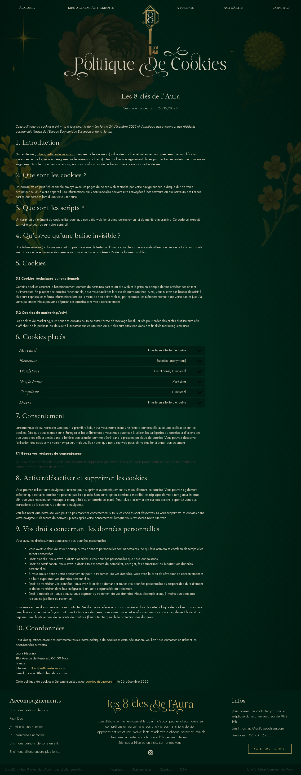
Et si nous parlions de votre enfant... (35, 743)
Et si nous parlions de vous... (30, 710)
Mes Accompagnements (92, 7)
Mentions (115, 769)
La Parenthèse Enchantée (26, 735)
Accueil (27, 8)
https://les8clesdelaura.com (56, 154)
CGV (185, 769)
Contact (281, 8)
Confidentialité (141, 769)
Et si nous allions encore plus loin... (34, 751)
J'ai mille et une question (26, 726)
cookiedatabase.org (98, 681)
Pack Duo (16, 718)
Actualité (233, 8)
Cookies (166, 769)
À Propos (185, 8)
